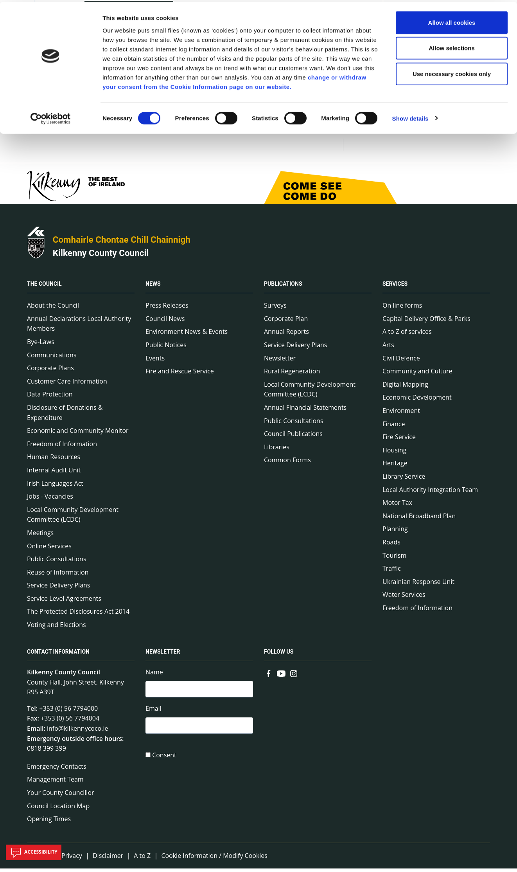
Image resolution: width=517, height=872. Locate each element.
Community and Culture (417, 374)
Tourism (394, 558)
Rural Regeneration (292, 374)
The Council (44, 287)
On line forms (402, 308)
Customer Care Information (67, 384)
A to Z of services (407, 335)
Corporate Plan (286, 321)
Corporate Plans (50, 371)
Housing (394, 453)
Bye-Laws (40, 345)
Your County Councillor (60, 795)
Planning (395, 532)
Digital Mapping (405, 387)
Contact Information (58, 655)
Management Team (55, 782)
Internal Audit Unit (54, 473)
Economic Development (417, 400)
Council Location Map (58, 809)
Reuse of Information (57, 575)
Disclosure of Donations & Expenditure (64, 415)
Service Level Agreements (64, 601)
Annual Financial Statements (305, 410)
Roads (391, 545)
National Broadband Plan (419, 519)
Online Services (49, 549)
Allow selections (452, 46)
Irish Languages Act (55, 486)
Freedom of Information (62, 447)
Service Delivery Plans (58, 588)
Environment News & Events (186, 335)
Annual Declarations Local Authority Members (79, 326)
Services (394, 287)
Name (154, 675)
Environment (401, 413)
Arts (388, 348)
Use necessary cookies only (452, 71)
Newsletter (280, 361)
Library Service (403, 479)
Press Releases (166, 308)
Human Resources (53, 460)
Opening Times (49, 822)
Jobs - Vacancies (50, 499)
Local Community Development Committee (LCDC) (72, 517)
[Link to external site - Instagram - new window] (293, 676)
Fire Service (399, 440)
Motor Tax (397, 505)
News (153, 287)
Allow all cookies (452, 20)
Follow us (278, 655)
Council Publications (293, 436)
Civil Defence (401, 361)
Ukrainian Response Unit (418, 584)
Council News (165, 321)
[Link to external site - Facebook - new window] (268, 676)
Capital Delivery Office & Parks (426, 321)
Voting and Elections (56, 627)
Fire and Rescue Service (179, 374)
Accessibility (33, 852)
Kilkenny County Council (101, 256)
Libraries (276, 450)
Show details (410, 116)
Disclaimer (108, 858)
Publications (283, 287)
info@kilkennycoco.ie (77, 731)
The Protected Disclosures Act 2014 (78, 615)
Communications (51, 358)
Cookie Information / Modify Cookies (214, 858)
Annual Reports (286, 335)
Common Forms (287, 463)
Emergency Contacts (56, 769)
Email (153, 712)
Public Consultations (56, 562)
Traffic (391, 571)
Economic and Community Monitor (78, 433)
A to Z (142, 858)
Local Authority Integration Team (430, 492)
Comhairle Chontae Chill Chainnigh (121, 243)
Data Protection (50, 397)
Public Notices (166, 348)
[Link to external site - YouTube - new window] (281, 676)
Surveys (275, 308)
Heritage (394, 466)
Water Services (403, 598)
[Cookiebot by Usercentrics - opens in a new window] (50, 117)
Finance (393, 427)
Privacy (71, 858)
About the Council (53, 308)
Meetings (40, 535)
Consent (164, 760)
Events (155, 361)
